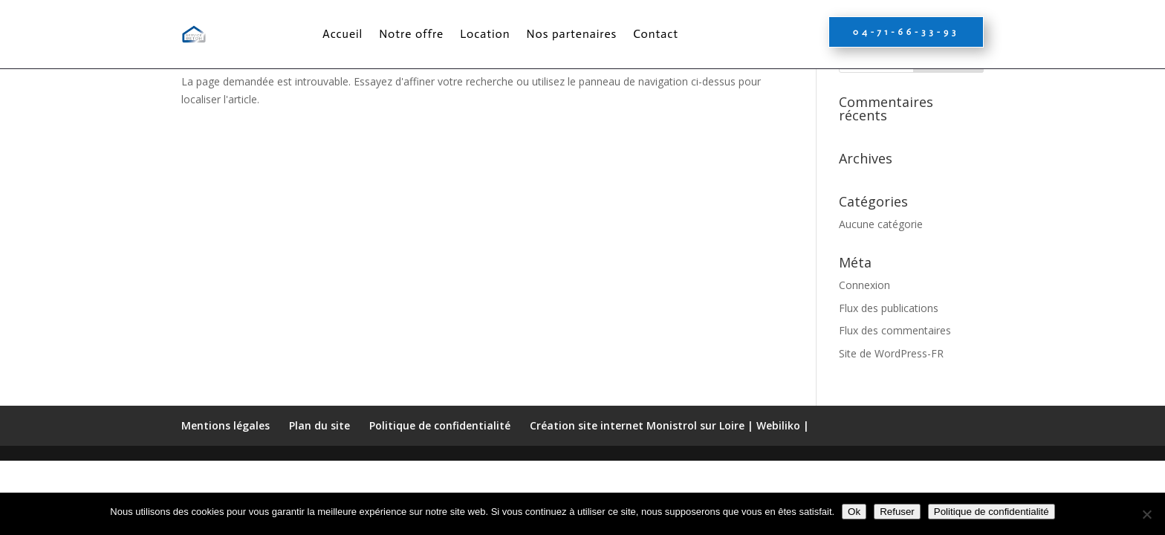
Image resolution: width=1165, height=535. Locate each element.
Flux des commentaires (895, 399)
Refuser (897, 511)
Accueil (342, 34)
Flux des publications (888, 377)
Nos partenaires (572, 34)
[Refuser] (1146, 514)
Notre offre (411, 34)
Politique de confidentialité (991, 511)
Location (485, 34)
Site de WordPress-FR (891, 422)
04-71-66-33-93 (906, 32)
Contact (655, 34)
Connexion (864, 354)
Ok (854, 511)
